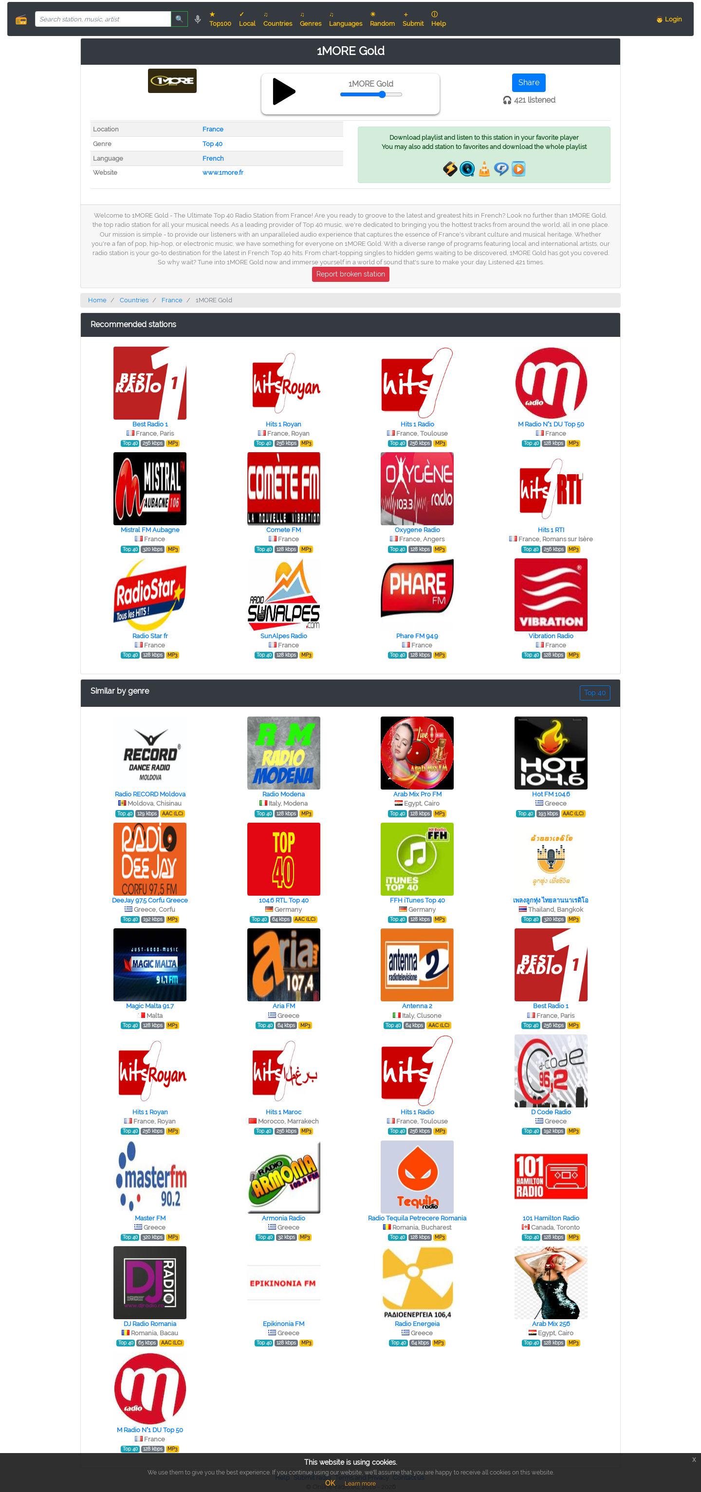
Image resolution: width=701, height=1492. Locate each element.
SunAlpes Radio (283, 636)
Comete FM (283, 530)
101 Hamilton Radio (551, 1218)
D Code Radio (551, 1112)
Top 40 (212, 143)
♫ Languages (345, 19)
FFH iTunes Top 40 (417, 900)
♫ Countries (277, 19)
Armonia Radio (283, 1218)
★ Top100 (220, 19)
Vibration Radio (551, 636)
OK (330, 1483)
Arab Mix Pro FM (417, 794)
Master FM (150, 1218)
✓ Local (247, 19)
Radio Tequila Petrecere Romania (417, 1218)
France (213, 129)
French (213, 158)
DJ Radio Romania (150, 1323)
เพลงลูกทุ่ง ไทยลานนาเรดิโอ (551, 900)
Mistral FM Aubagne (150, 530)
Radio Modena (283, 794)
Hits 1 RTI (551, 530)
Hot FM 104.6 (551, 794)
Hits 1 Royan (283, 424)
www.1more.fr (223, 172)
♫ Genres (310, 19)
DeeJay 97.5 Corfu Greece (150, 900)
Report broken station (350, 274)
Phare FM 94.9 (417, 636)
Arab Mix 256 (551, 1323)
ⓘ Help (438, 19)
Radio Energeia (417, 1323)
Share (528, 82)
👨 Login (669, 19)
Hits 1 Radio (417, 424)
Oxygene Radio (417, 530)
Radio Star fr (150, 636)
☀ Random (382, 19)
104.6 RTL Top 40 (284, 900)
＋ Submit (413, 19)
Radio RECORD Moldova (150, 794)
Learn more (360, 1483)
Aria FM (284, 1006)
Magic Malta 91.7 (150, 1006)
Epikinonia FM (283, 1323)
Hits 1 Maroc (283, 1112)
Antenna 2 (417, 1006)
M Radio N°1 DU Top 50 (551, 424)
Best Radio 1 (150, 424)
